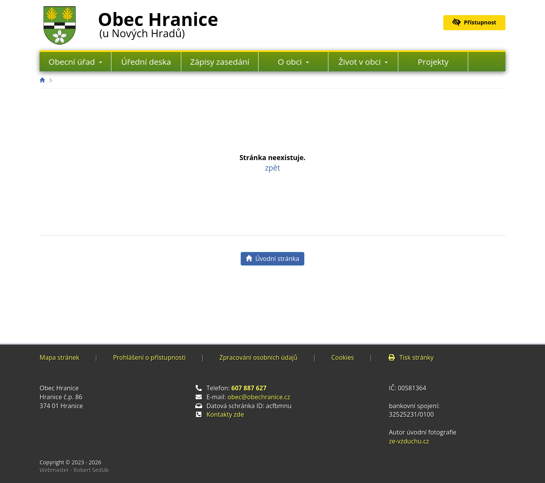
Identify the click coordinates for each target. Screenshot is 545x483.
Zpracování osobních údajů (258, 357)
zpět (272, 167)
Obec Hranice (158, 23)
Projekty (433, 61)
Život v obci (363, 61)
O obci (293, 61)
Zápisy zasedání (219, 61)
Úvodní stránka (272, 258)
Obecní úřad (75, 61)
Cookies (342, 357)
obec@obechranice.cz (258, 397)
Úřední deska (146, 61)
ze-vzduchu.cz (409, 441)
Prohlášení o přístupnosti (149, 357)
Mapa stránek (59, 357)
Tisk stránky (411, 357)
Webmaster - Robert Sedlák (74, 470)
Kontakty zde (225, 414)
